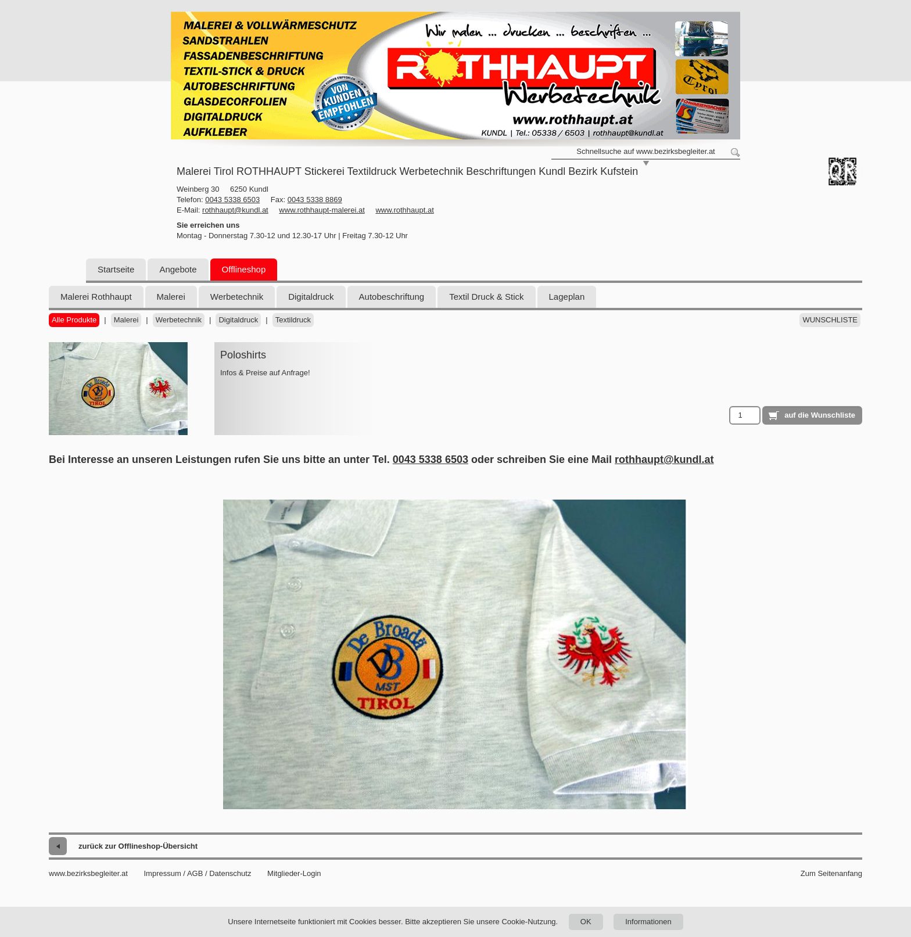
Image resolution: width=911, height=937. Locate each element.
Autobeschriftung (392, 296)
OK (585, 921)
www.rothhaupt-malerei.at (321, 210)
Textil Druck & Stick (486, 296)
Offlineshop (244, 269)
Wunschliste (830, 319)
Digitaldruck (310, 296)
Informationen (648, 921)
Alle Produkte (74, 319)
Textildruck (293, 319)
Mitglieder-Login (294, 873)
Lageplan (567, 296)
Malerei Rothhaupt (96, 296)
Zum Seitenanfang (831, 873)
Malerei (171, 296)
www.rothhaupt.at (404, 210)
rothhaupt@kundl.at (235, 210)
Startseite (116, 269)
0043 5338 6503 (232, 199)
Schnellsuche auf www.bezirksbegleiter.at (645, 151)
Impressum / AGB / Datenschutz (197, 873)
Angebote (177, 269)
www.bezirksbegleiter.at (88, 873)
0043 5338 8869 (315, 199)
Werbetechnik (236, 296)
